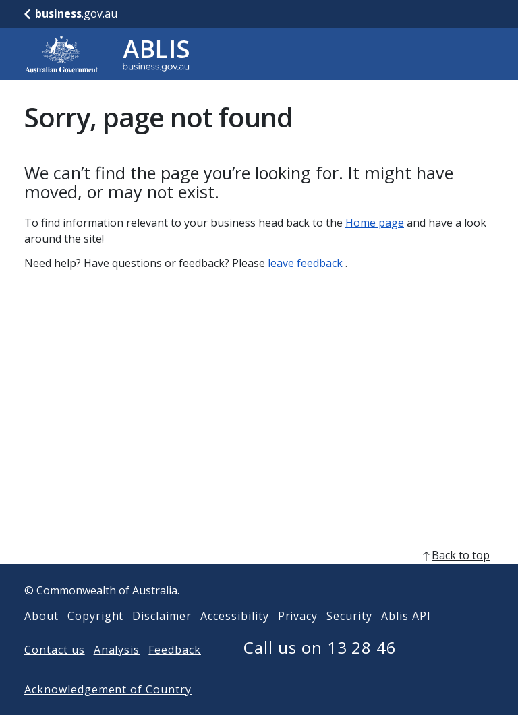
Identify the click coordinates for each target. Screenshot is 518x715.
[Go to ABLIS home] (107, 54)
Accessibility (234, 637)
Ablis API (406, 637)
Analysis (117, 671)
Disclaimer (162, 637)
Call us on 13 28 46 (320, 669)
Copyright (95, 637)
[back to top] (259, 576)
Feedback (174, 671)
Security (349, 637)
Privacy (298, 637)
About (41, 637)
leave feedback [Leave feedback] (305, 263)
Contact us (54, 671)
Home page (374, 222)
